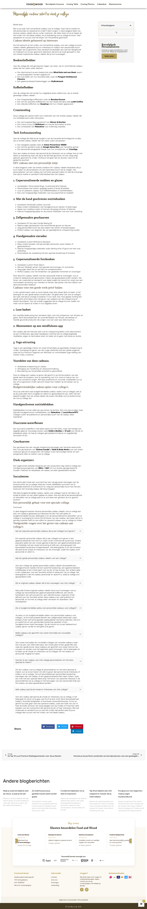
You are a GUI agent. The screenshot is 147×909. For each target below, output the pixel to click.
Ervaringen (55, 881)
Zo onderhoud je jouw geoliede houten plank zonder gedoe (44, 792)
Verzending (55, 884)
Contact (54, 876)
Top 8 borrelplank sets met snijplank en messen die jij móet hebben (100, 792)
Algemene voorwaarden (68, 898)
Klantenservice (115, 4)
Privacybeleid (83, 898)
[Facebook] (82, 888)
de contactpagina (86, 881)
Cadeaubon (101, 4)
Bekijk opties (109, 56)
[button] (48, 531)
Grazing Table (72, 4)
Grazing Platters (88, 4)
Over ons (54, 878)
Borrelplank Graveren (55, 4)
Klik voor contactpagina (22, 884)
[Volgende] (131, 839)
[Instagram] (87, 888)
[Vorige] (15, 839)
